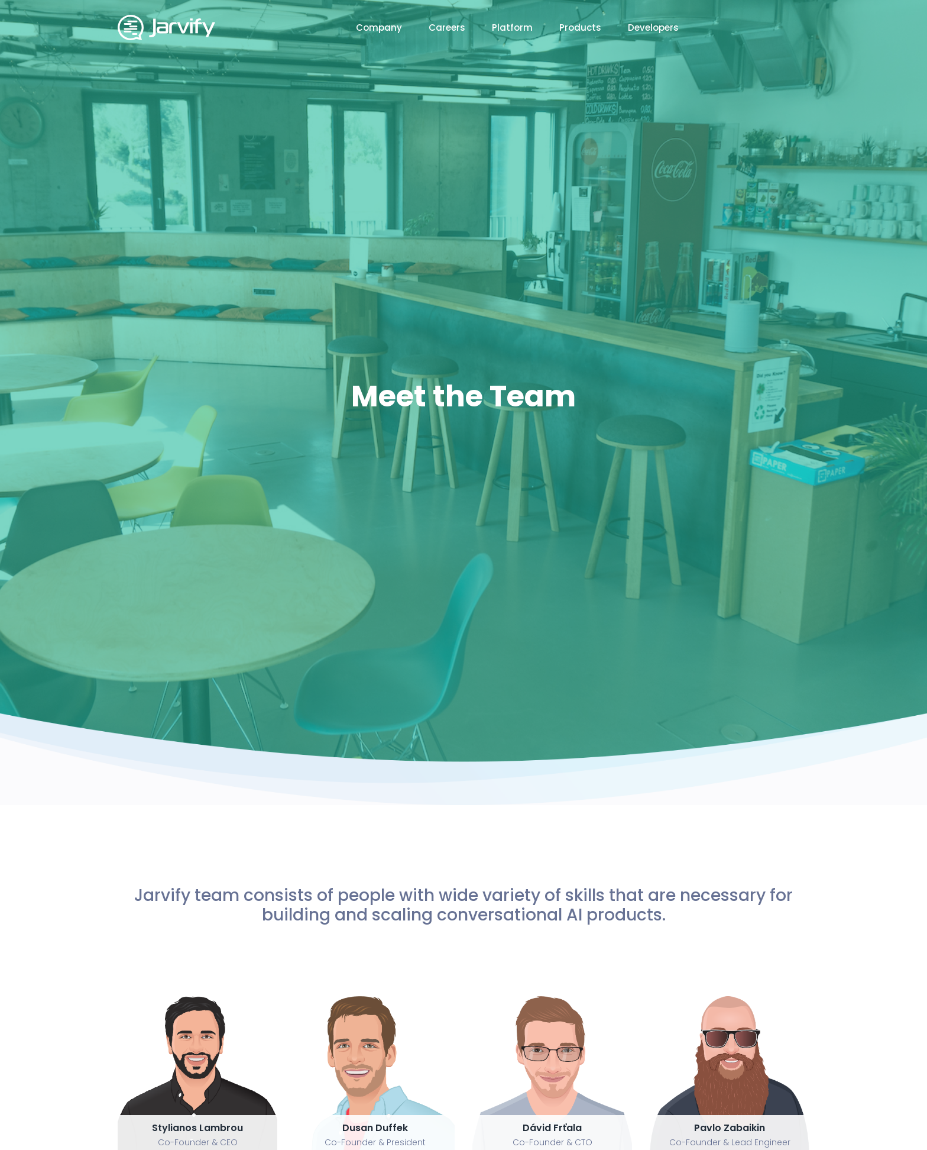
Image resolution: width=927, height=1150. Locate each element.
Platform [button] (512, 27)
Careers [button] (447, 27)
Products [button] (580, 27)
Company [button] (379, 27)
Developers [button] (653, 27)
